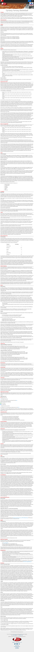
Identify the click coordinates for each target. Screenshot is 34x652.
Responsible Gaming (17, 646)
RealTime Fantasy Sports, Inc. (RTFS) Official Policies (20, 517)
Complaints (17, 647)
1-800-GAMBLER (14, 635)
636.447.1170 (20, 642)
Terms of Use (17, 645)
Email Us (13, 642)
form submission (5, 542)
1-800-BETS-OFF (20, 635)
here (16, 400)
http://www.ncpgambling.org (27, 561)
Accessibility (17, 648)
